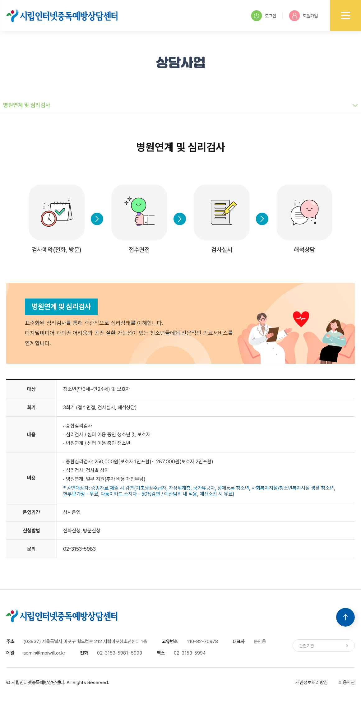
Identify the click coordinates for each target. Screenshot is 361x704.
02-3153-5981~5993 (119, 653)
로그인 (263, 15)
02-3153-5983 (79, 549)
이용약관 (347, 682)
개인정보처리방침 (311, 682)
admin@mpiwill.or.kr (44, 653)
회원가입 (303, 15)
